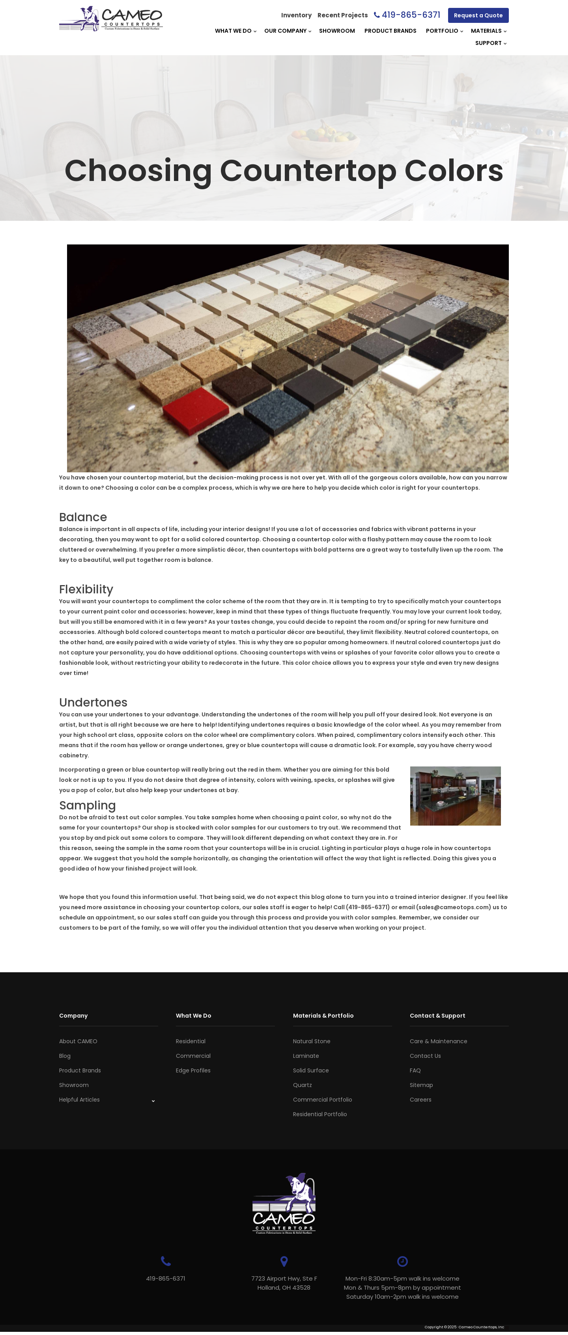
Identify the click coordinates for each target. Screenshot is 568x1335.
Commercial (193, 1056)
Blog (65, 1056)
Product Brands (390, 31)
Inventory (296, 15)
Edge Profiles (193, 1070)
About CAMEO (78, 1041)
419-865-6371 (411, 15)
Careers (421, 1100)
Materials (486, 31)
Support (488, 43)
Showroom (337, 31)
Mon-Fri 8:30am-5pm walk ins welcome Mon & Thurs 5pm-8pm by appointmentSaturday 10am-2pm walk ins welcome (402, 1287)
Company (73, 1016)
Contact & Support (437, 1016)
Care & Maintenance (438, 1041)
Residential (191, 1041)
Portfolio (442, 31)
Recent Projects (343, 15)
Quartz (302, 1085)
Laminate (306, 1056)
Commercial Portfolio (322, 1100)
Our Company (285, 31)
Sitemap (421, 1085)
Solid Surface (311, 1070)
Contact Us (425, 1056)
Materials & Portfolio (323, 1016)
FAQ (415, 1070)
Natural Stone (312, 1041)
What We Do (233, 31)
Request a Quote (478, 15)
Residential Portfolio (320, 1114)
